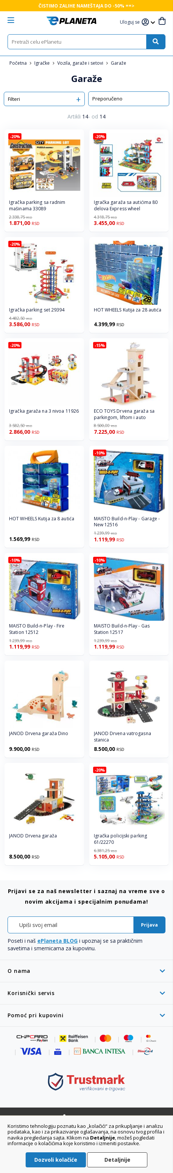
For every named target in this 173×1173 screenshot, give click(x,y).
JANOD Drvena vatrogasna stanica (122, 737)
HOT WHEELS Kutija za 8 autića (41, 519)
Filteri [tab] (14, 99)
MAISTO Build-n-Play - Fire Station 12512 (37, 629)
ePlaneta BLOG (57, 940)
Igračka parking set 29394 (37, 310)
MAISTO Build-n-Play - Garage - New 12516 (127, 522)
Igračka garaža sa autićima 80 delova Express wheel (126, 205)
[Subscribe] (149, 924)
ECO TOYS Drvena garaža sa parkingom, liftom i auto (124, 414)
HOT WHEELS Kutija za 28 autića (128, 310)
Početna (18, 63)
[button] (131, 22)
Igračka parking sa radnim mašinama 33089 (37, 205)
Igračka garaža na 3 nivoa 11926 (44, 411)
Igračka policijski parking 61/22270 (120, 839)
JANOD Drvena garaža (33, 836)
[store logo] (71, 21)
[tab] (86, 971)
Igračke (42, 63)
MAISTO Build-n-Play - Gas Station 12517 (122, 629)
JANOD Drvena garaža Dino (38, 734)
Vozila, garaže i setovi (80, 63)
